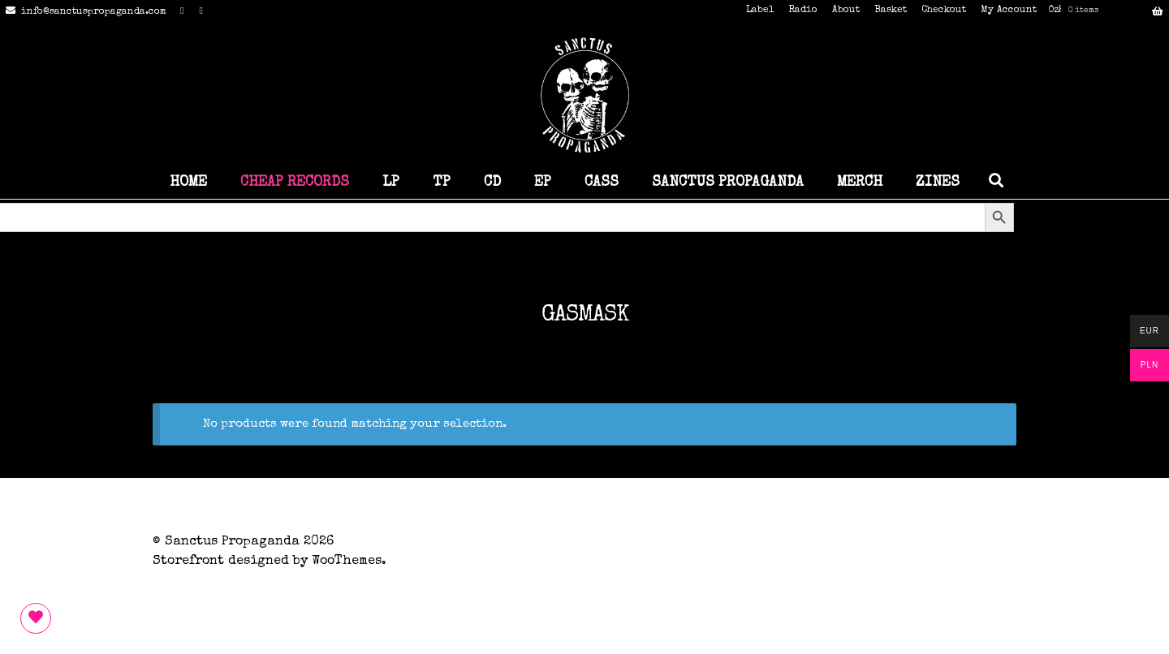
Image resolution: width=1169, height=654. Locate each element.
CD (492, 182)
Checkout (943, 10)
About (846, 10)
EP (542, 182)
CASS (601, 182)
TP (442, 182)
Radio (802, 10)
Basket (890, 10)
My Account (1009, 10)
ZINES (938, 182)
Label (760, 10)
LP (390, 182)
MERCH (859, 182)
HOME (188, 182)
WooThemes (347, 561)
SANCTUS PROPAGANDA (728, 182)
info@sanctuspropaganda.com (83, 12)
